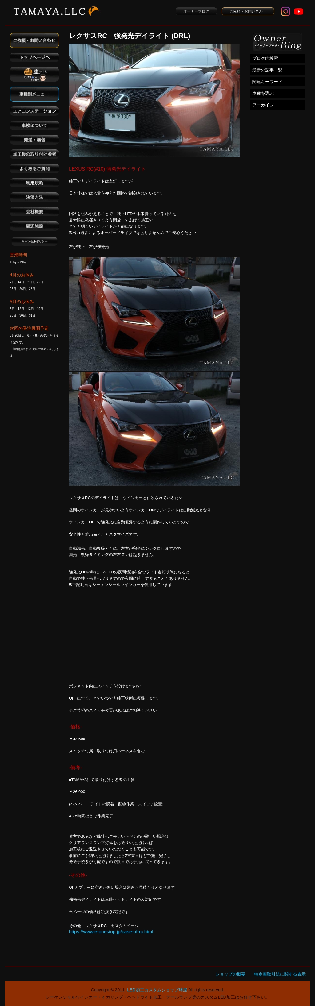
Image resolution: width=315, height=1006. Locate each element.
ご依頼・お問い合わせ (247, 11)
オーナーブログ (196, 11)
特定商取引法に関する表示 (280, 974)
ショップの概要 (230, 974)
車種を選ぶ (263, 93)
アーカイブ (263, 104)
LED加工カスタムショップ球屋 (157, 989)
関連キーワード (267, 81)
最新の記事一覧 (267, 69)
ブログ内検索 (265, 58)
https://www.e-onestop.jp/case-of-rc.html (111, 931)
